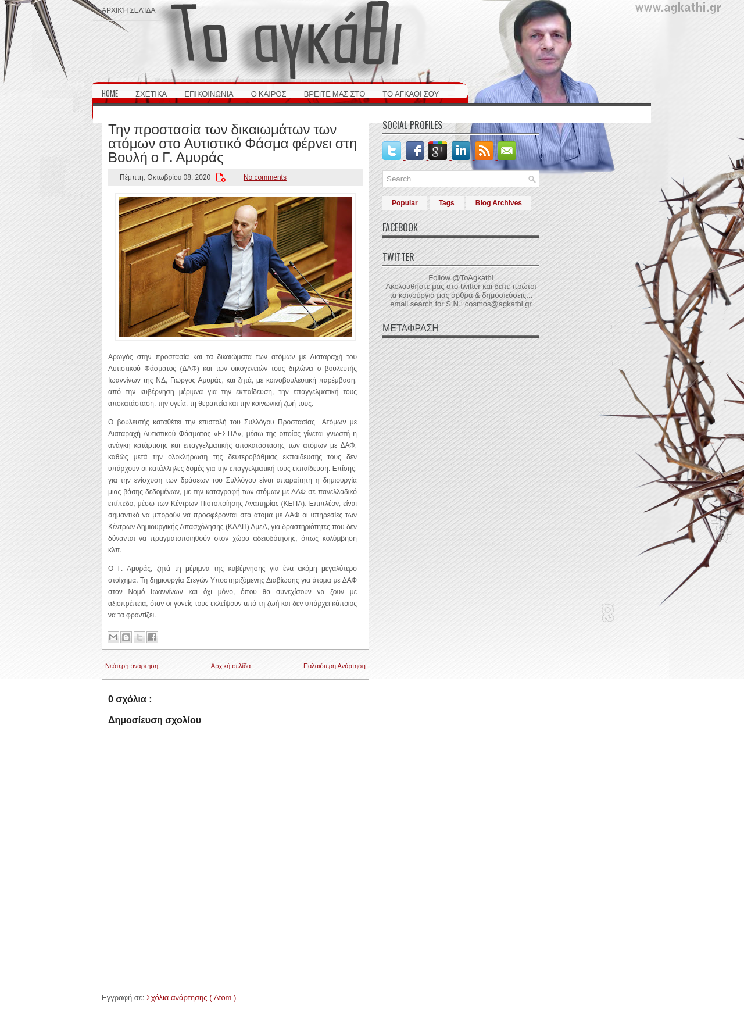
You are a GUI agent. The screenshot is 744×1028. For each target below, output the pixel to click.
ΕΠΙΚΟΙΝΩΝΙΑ (208, 93)
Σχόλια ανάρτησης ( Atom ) (191, 997)
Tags (447, 203)
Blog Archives (498, 203)
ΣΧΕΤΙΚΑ (151, 93)
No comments (265, 177)
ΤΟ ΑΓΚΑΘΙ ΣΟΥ (410, 93)
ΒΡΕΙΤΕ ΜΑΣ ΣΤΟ (335, 93)
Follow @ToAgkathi (460, 277)
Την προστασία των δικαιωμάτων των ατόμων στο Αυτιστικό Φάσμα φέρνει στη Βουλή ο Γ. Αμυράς (232, 142)
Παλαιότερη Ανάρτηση (334, 665)
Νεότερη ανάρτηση (131, 665)
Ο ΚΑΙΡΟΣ (269, 93)
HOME (110, 93)
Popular (405, 203)
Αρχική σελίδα (128, 10)
